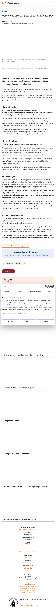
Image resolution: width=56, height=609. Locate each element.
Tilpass (28, 321)
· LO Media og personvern (28, 592)
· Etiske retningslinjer (28, 585)
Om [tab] (49, 291)
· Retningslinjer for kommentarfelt (28, 587)
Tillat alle (45, 321)
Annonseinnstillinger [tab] (34, 291)
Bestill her (28, 562)
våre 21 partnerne (12, 300)
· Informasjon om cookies (28, 591)
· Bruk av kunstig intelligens (28, 589)
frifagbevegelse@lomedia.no (28, 529)
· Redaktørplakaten (25, 602)
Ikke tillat (10, 321)
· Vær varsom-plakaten (26, 604)
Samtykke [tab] (7, 291)
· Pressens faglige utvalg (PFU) (29, 606)
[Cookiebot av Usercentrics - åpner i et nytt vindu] (46, 286)
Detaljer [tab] (19, 291)
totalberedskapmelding (30, 89)
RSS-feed (28, 557)
